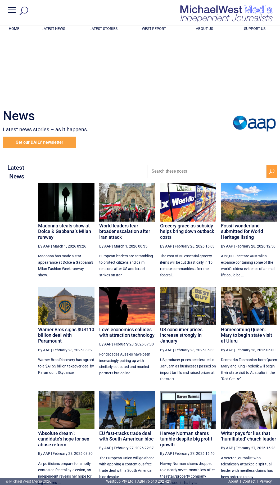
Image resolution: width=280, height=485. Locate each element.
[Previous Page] (154, 435)
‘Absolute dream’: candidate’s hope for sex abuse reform (63, 369)
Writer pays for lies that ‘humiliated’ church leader (248, 366)
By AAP (44, 177)
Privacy (266, 481)
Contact (249, 481)
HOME (14, 28)
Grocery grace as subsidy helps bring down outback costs (187, 162)
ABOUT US (204, 28)
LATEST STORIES (103, 28)
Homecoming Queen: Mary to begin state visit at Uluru (246, 265)
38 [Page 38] (167, 436)
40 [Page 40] (194, 436)
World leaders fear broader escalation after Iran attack (124, 162)
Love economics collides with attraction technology (127, 263)
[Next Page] (259, 435)
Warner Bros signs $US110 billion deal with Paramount (66, 265)
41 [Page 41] (207, 436)
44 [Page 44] (247, 436)
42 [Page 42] (220, 436)
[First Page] (143, 435)
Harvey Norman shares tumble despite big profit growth (186, 369)
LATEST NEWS (53, 28)
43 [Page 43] (234, 436)
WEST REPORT (154, 28)
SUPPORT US (254, 28)
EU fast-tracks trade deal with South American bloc (126, 366)
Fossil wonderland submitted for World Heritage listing (242, 162)
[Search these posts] (207, 102)
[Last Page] (271, 435)
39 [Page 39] (180, 436)
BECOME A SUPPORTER (253, 453)
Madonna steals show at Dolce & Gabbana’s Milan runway (64, 162)
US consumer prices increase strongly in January (181, 265)
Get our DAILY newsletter (39, 72)
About (233, 481)
